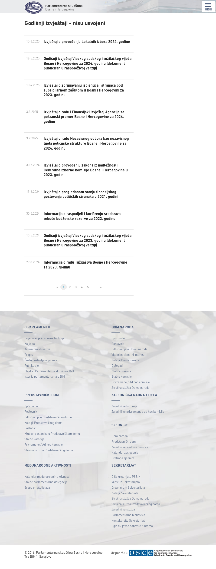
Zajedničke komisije (124, 412)
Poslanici (30, 434)
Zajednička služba (123, 515)
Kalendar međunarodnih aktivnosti (46, 482)
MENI (208, 7)
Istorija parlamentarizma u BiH (44, 383)
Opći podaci (118, 344)
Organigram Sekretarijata (128, 493)
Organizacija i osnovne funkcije (44, 344)
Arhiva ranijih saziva (37, 355)
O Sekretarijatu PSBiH (126, 482)
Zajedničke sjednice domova (129, 453)
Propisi (28, 361)
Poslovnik (117, 350)
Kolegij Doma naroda (125, 366)
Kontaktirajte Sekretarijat (128, 526)
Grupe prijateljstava (37, 493)
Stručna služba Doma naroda (130, 394)
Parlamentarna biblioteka (128, 521)
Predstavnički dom (123, 447)
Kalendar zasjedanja (124, 458)
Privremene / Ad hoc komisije (130, 388)
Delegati (117, 371)
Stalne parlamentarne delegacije (46, 488)
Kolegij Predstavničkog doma (43, 429)
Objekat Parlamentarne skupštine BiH (49, 377)
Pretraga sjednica (122, 464)
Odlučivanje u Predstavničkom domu (48, 423)
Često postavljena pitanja (40, 366)
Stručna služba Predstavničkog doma (48, 456)
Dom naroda (119, 442)
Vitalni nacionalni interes (127, 361)
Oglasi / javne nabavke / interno (132, 532)
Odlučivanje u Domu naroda (129, 355)
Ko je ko (29, 350)
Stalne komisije (121, 383)
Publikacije (31, 371)
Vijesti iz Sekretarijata (125, 488)
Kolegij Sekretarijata (124, 499)
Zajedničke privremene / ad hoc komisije (137, 418)
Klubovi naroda (121, 377)
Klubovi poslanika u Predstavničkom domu (52, 439)
